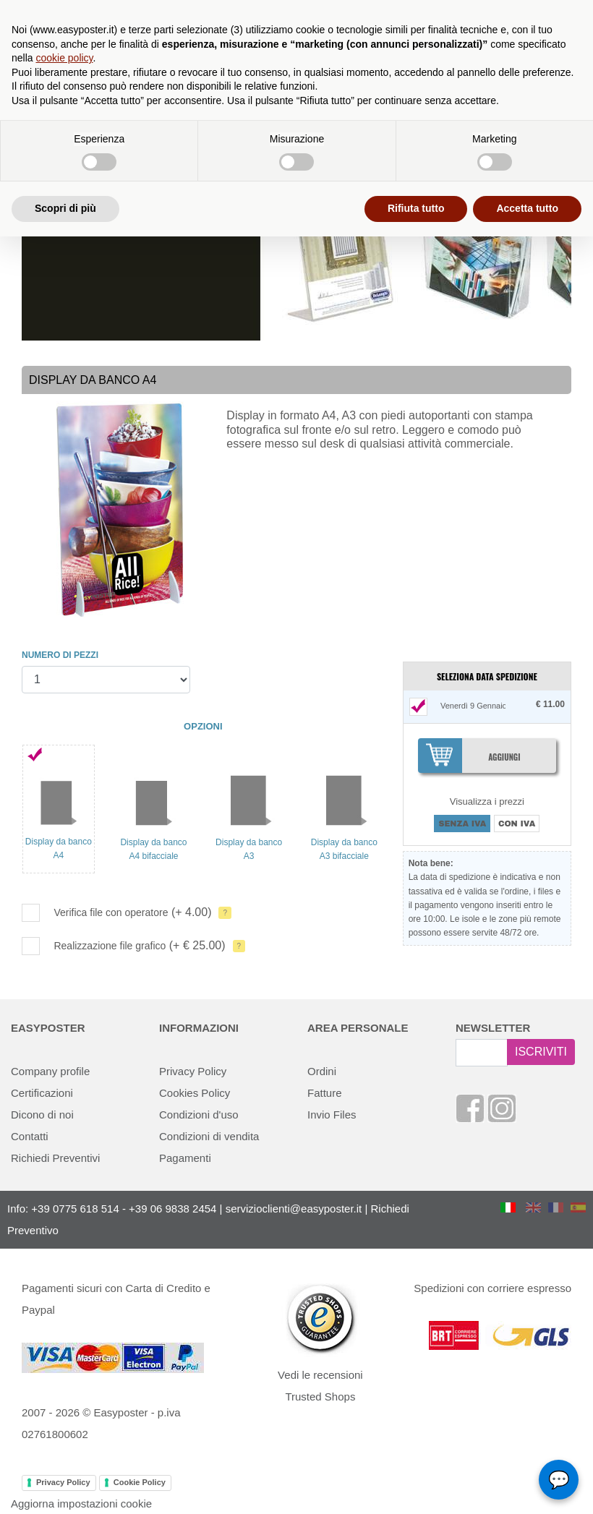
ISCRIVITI (541, 1051)
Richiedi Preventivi (55, 1158)
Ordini (321, 1071)
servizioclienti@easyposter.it (294, 1208)
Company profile (50, 1071)
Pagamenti (185, 1158)
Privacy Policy (192, 1071)
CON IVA (516, 823)
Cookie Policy (140, 1482)
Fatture (324, 1093)
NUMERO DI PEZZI (60, 655)
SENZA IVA (462, 823)
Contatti (29, 1136)
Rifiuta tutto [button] (416, 208)
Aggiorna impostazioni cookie (81, 1503)
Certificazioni (42, 1093)
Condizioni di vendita (209, 1136)
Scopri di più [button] (65, 208)
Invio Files (332, 1114)
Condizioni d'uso (199, 1114)
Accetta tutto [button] (527, 208)
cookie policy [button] (64, 58)
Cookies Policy (194, 1093)
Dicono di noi (42, 1114)
